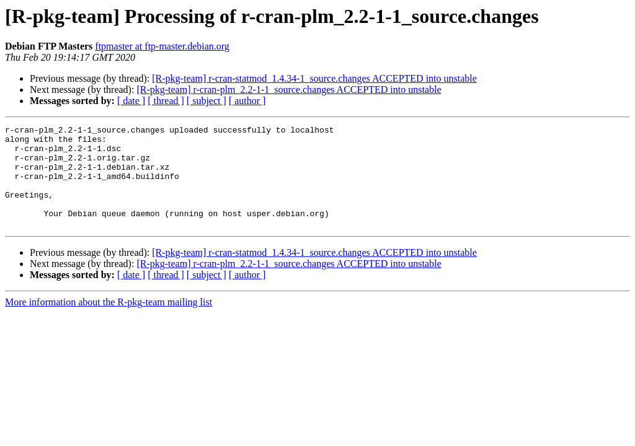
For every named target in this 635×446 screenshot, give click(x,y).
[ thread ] (166, 100)
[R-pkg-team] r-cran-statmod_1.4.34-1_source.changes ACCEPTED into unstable (314, 78)
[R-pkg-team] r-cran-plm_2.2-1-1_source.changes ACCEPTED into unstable (288, 89)
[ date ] (131, 100)
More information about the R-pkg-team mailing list (108, 322)
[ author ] (247, 100)
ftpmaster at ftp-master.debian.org (162, 46)
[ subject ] (206, 100)
